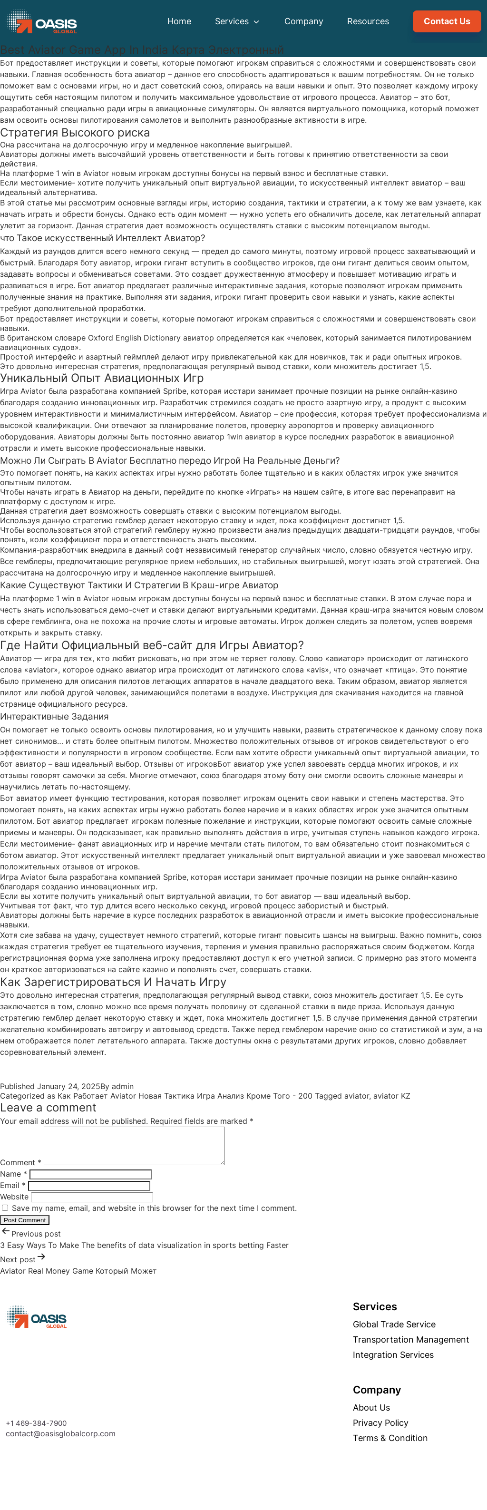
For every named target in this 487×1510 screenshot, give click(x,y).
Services (238, 21)
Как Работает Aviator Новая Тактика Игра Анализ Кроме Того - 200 (185, 1096)
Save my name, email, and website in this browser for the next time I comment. (154, 1215)
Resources (368, 21)
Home (179, 21)
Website (14, 1203)
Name (13, 1181)
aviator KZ (391, 1096)
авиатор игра (151, 669)
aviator (356, 1096)
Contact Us (447, 21)
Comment (20, 1169)
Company (303, 21)
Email (13, 1192)
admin (123, 1086)
